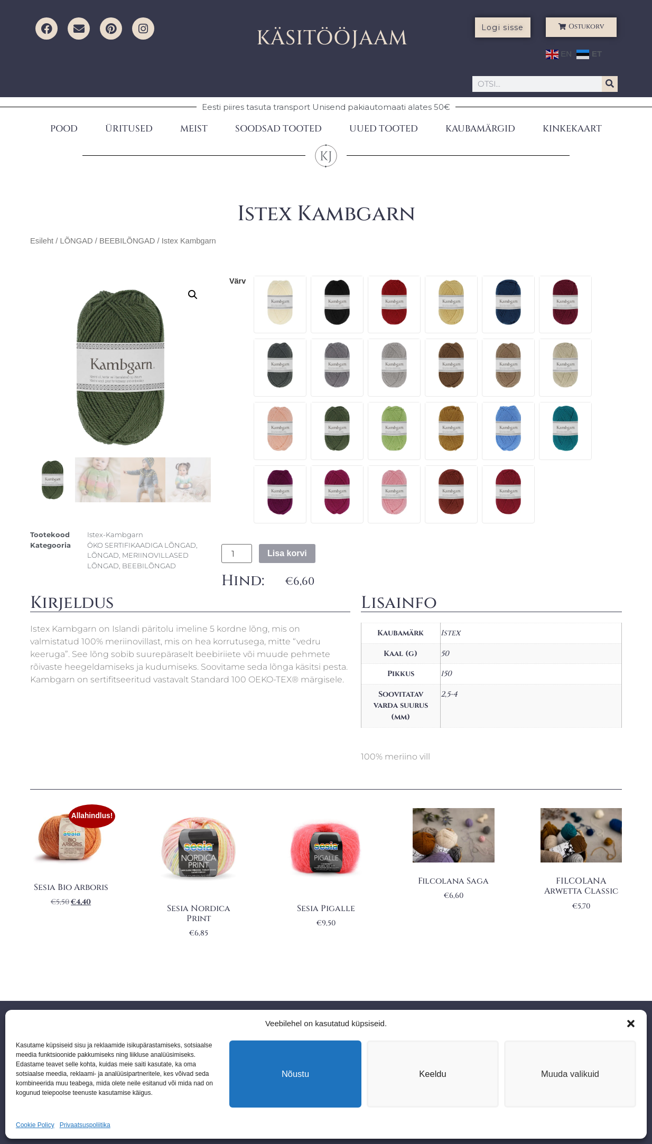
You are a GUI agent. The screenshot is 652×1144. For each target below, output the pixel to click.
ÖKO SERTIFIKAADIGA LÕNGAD (141, 545)
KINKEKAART (572, 129)
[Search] (610, 84)
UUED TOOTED (383, 129)
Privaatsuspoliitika (85, 1125)
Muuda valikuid (570, 1073)
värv (237, 281)
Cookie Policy (35, 1125)
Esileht (41, 241)
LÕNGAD (76, 241)
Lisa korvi (287, 553)
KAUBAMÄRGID (480, 129)
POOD (64, 129)
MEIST (194, 129)
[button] (631, 1023)
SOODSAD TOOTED (278, 129)
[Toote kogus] (236, 553)
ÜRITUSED (129, 129)
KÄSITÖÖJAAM (332, 38)
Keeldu (433, 1073)
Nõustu (295, 1073)
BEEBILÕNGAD (127, 241)
